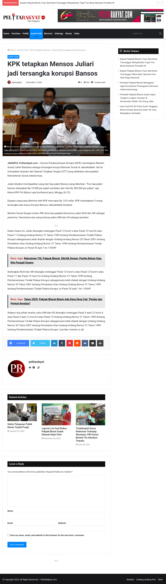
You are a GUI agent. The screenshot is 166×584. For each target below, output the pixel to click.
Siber (160, 578)
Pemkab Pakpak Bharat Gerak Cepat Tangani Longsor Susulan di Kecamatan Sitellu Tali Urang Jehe (138, 98)
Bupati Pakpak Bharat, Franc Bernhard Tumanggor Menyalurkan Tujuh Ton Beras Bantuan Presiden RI (67, 3)
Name (10, 509)
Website (62, 522)
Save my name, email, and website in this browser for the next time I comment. (47, 534)
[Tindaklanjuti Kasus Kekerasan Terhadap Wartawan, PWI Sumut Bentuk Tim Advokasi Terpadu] (90, 413)
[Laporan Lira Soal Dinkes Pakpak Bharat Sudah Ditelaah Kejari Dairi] (56, 413)
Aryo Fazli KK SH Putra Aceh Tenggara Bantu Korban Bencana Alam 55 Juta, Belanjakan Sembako (139, 109)
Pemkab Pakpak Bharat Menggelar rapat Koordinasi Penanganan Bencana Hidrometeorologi (139, 86)
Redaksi (130, 578)
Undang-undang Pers (146, 578)
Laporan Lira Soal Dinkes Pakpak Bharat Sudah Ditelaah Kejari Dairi (54, 430)
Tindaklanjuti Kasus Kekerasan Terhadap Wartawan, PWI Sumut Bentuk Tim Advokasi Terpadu (87, 433)
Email (10, 522)
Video (77, 33)
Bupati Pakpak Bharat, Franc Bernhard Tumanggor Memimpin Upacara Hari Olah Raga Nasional (138, 74)
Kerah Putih (36, 33)
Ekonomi (48, 33)
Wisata (68, 33)
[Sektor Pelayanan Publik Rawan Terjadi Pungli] (22, 411)
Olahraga (59, 33)
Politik (26, 33)
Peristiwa (16, 33)
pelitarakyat (18, 82)
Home (6, 33)
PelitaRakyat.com (49, 578)
